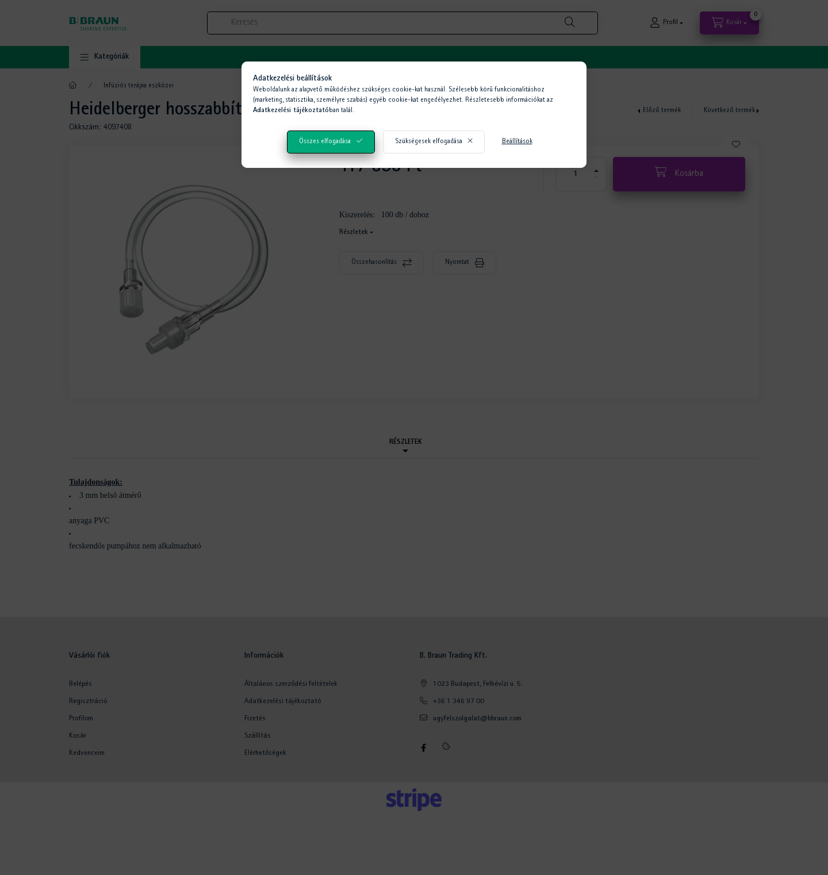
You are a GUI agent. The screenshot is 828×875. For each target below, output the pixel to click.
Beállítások (517, 142)
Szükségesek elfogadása (428, 142)
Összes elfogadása (325, 142)
